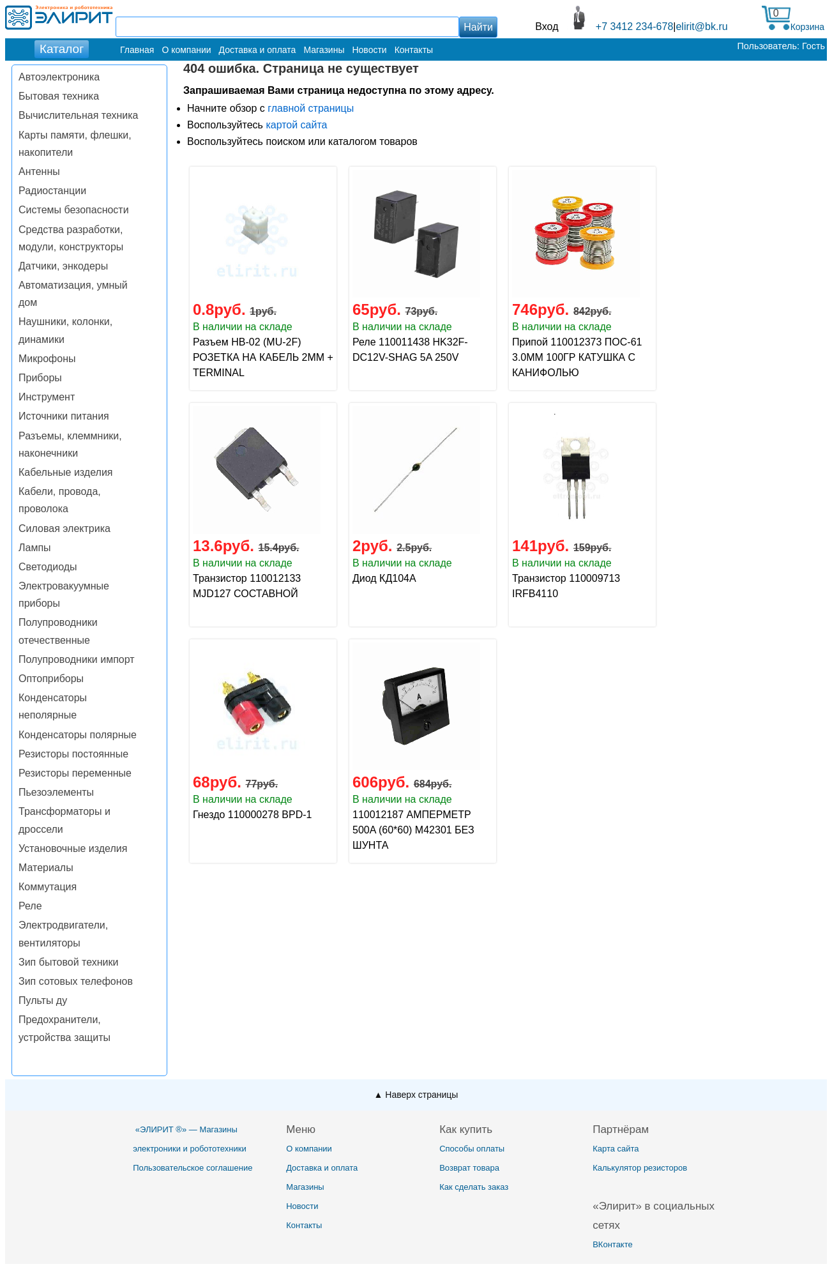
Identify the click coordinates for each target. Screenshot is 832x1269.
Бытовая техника (59, 96)
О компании (186, 50)
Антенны (39, 171)
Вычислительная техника (78, 115)
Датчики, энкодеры (63, 266)
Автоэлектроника (59, 77)
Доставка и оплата (257, 50)
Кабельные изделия (65, 472)
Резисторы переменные (75, 773)
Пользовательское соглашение (192, 1168)
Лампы (35, 547)
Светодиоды (48, 566)
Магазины (323, 50)
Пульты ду (43, 1000)
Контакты (414, 50)
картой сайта (296, 124)
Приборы (40, 377)
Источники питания (64, 416)
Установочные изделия (73, 848)
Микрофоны (47, 358)
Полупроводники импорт (77, 659)
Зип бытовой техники (68, 962)
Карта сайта (616, 1148)
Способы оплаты (471, 1148)
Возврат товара (469, 1168)
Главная (137, 50)
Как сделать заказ (473, 1187)
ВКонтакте (613, 1244)
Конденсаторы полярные (78, 734)
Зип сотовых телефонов (76, 981)
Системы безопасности (74, 209)
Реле (30, 905)
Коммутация (48, 886)
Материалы (46, 867)
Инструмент (47, 396)
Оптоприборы (51, 678)
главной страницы (311, 108)
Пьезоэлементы (56, 792)
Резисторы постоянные (73, 753)
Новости (369, 50)
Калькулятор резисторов (640, 1168)
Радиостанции (52, 190)
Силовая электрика (64, 528)
